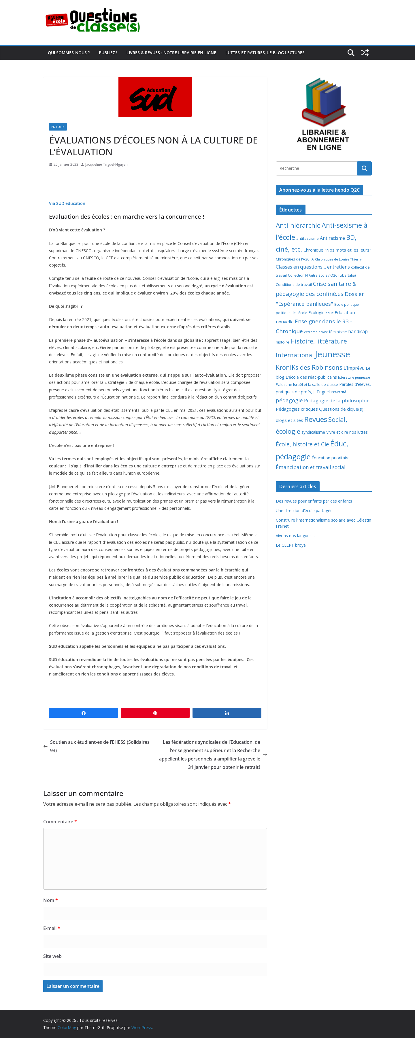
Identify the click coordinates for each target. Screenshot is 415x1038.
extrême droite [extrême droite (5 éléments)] (316, 332)
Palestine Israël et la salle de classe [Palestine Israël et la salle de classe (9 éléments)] (307, 384)
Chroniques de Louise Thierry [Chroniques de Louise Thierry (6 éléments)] (338, 259)
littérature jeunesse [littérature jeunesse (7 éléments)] (354, 377)
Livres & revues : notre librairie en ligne (171, 52)
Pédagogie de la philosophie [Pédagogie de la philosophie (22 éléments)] (336, 400)
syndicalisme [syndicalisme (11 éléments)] (313, 432)
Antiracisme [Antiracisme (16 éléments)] (332, 238)
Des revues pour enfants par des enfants (314, 501)
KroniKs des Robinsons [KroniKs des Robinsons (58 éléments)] (309, 367)
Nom (50, 900)
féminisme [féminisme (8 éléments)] (338, 331)
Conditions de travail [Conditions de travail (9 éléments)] (294, 284)
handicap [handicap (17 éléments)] (358, 331)
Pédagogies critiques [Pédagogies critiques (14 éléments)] (297, 409)
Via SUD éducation (67, 203)
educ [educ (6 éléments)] (329, 313)
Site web (52, 956)
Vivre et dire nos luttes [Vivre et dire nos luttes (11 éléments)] (347, 432)
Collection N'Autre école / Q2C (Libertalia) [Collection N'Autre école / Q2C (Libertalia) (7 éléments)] (322, 275)
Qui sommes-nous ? (69, 52)
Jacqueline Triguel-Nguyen (106, 164)
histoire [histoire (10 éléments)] (282, 342)
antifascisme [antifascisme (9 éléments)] (307, 238)
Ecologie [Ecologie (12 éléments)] (316, 312)
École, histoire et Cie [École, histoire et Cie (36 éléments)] (302, 444)
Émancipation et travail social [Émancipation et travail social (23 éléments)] (311, 467)
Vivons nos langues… (295, 535)
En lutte (58, 127)
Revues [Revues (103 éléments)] (315, 419)
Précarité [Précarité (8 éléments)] (338, 392)
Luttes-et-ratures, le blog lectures (265, 52)
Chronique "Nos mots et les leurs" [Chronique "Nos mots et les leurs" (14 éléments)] (337, 250)
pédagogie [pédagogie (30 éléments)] (289, 400)
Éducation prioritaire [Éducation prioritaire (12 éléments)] (331, 458)
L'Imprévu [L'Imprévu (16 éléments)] (354, 368)
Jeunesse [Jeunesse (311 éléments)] (332, 354)
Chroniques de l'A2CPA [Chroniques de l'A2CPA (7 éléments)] (295, 259)
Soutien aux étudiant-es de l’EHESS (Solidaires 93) (96, 746)
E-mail (51, 928)
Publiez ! (108, 52)
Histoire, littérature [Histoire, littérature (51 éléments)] (318, 341)
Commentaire (60, 821)
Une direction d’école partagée (304, 510)
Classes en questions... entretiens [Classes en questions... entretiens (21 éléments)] (313, 266)
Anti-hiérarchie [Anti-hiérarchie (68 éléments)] (298, 225)
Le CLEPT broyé (291, 545)
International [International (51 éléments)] (295, 355)
